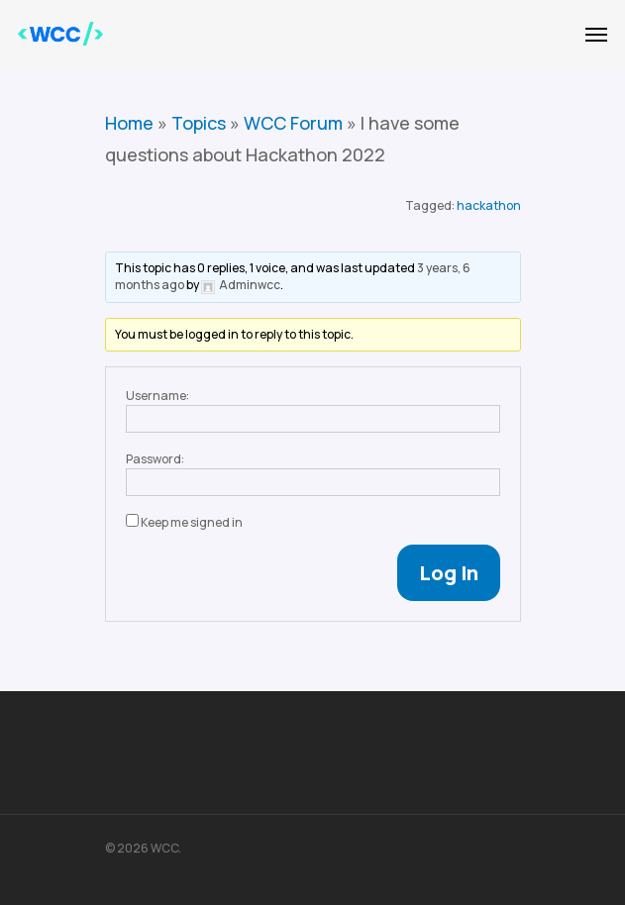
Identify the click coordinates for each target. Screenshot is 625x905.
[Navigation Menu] (596, 34)
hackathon (489, 205)
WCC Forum (293, 123)
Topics (198, 123)
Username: (157, 395)
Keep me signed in (192, 522)
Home (129, 123)
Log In (448, 572)
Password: (155, 459)
